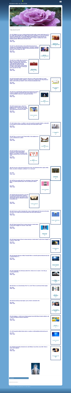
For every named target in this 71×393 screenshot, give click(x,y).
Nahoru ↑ (29, 386)
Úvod (10, 27)
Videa (13, 27)
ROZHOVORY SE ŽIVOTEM (18, 3)
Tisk (17, 386)
